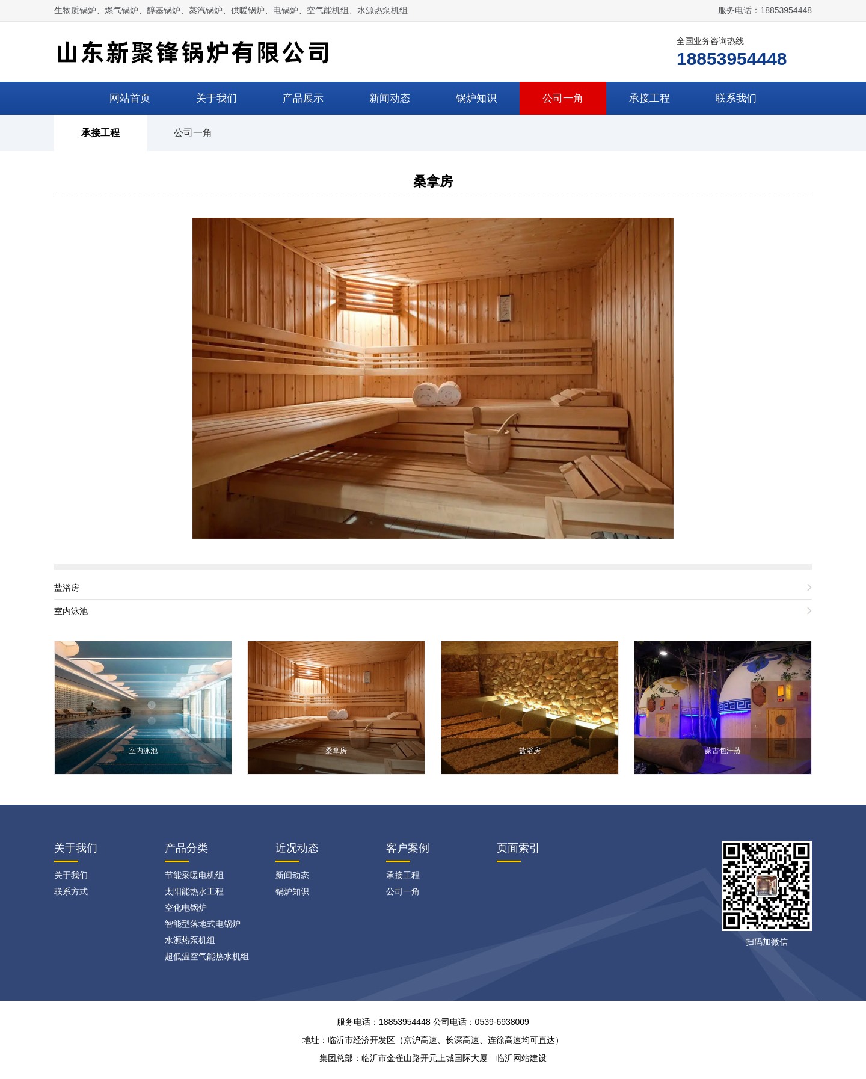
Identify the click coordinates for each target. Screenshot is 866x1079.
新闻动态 (389, 98)
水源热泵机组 (190, 940)
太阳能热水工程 (194, 891)
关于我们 (216, 98)
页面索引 (518, 848)
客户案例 (407, 848)
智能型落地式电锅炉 (203, 924)
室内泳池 (71, 611)
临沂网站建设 (521, 1058)
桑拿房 (433, 181)
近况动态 (297, 848)
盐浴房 (66, 587)
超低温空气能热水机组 (207, 956)
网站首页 (129, 98)
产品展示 (303, 98)
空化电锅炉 (186, 907)
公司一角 (562, 98)
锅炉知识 (476, 98)
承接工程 (649, 98)
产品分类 (186, 848)
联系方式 (71, 891)
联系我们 (736, 98)
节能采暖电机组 (194, 875)
